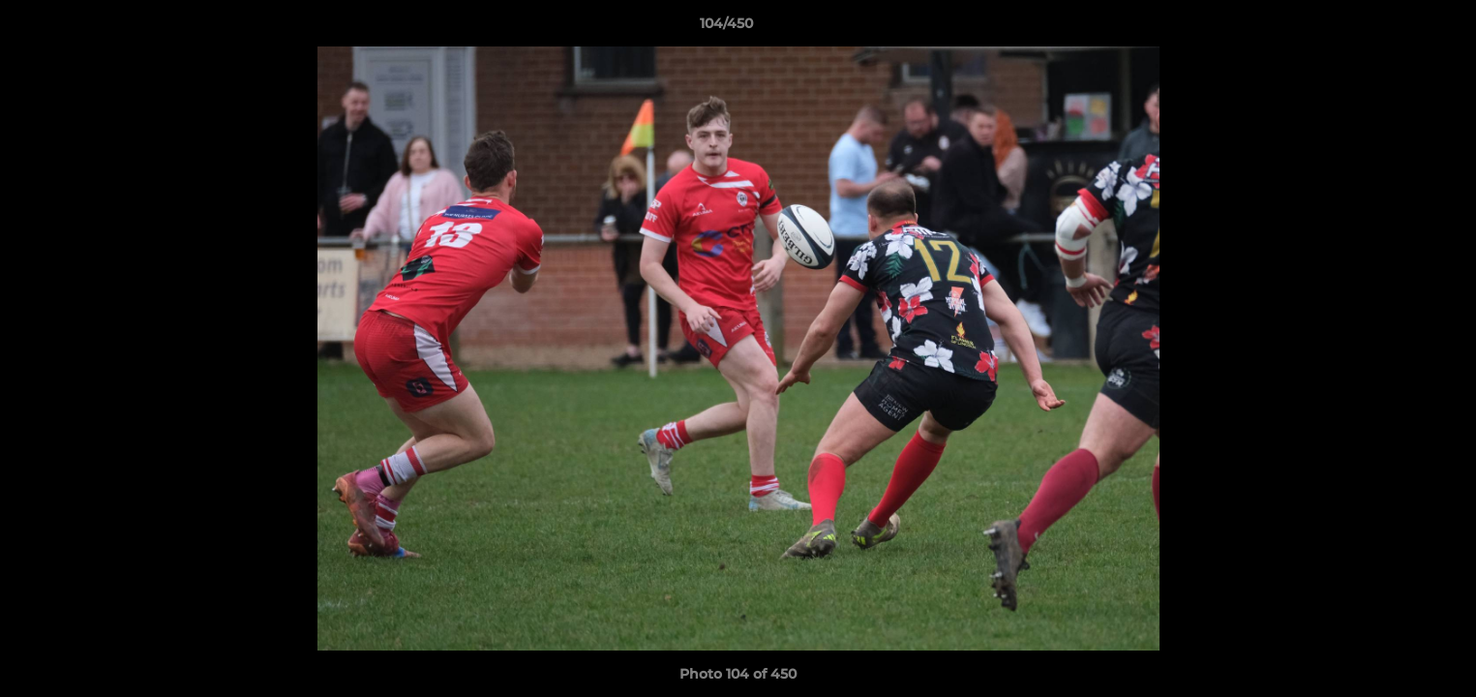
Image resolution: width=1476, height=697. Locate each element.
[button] (1394, 28)
